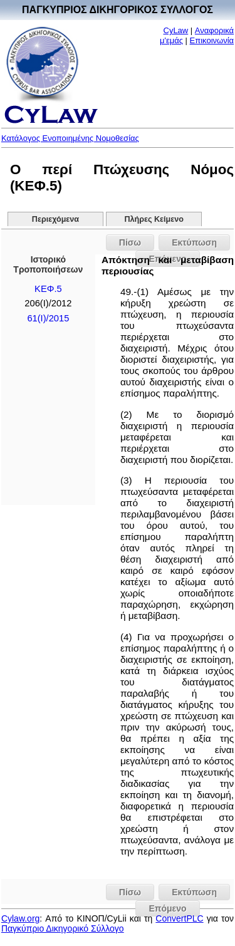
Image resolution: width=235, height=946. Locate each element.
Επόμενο (167, 908)
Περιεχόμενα (55, 219)
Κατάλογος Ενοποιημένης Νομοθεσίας (70, 138)
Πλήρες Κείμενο (154, 219)
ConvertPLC (179, 918)
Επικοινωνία (212, 40)
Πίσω (130, 242)
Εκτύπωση (194, 242)
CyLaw (176, 30)
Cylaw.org (20, 918)
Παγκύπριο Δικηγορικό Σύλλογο (62, 928)
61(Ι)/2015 (48, 318)
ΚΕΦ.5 (48, 289)
